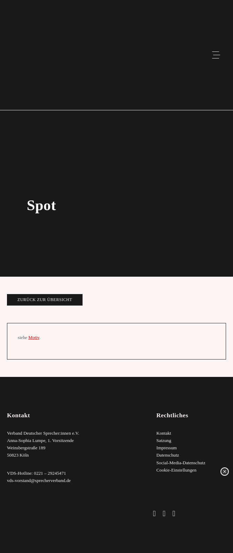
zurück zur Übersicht (44, 299)
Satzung (163, 440)
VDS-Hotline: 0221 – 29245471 (36, 473)
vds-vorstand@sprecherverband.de (39, 480)
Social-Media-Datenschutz (180, 462)
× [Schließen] (225, 471)
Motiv (33, 337)
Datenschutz (167, 455)
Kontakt (163, 433)
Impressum (166, 448)
